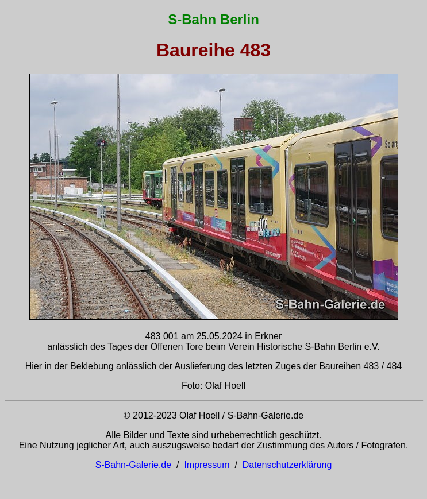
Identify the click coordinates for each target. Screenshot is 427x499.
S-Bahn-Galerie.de (133, 465)
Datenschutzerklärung (287, 465)
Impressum (206, 465)
